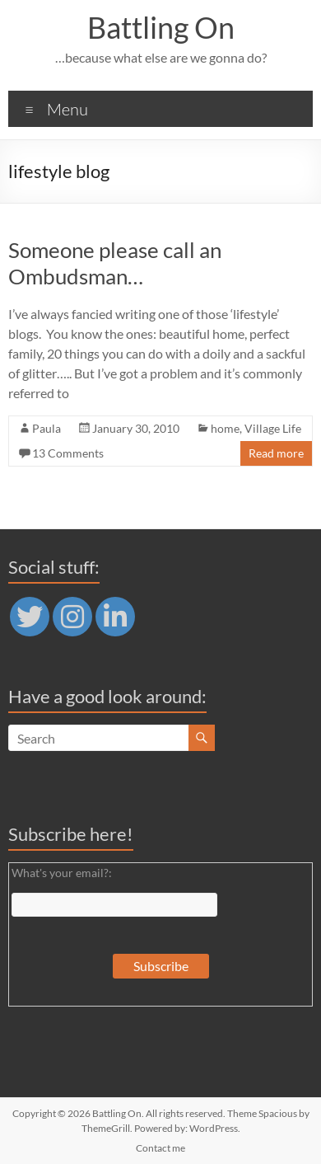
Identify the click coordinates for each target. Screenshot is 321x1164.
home (225, 428)
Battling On (161, 27)
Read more (276, 453)
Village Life (272, 428)
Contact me (160, 1148)
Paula (46, 428)
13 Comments (68, 453)
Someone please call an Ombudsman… (114, 263)
